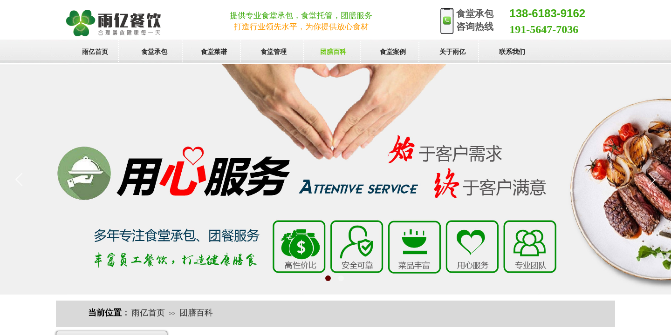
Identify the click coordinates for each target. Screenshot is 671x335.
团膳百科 (196, 312)
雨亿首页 (148, 312)
